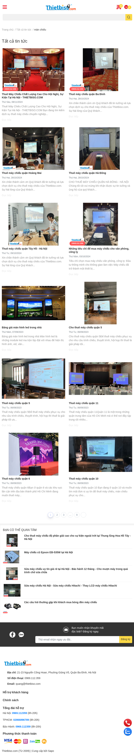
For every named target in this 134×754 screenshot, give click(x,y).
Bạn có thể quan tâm (20, 529)
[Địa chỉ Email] (83, 639)
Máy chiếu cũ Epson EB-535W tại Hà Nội (48, 552)
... (70, 514)
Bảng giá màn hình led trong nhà (22, 327)
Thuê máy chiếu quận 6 (16, 478)
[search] (128, 17)
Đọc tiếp (6, 119)
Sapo (51, 750)
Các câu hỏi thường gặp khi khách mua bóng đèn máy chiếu (60, 602)
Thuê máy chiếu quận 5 (16, 403)
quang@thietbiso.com (28, 683)
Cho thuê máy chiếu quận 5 (85, 327)
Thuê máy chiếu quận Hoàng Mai (22, 172)
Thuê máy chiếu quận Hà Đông (87, 172)
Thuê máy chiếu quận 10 (83, 478)
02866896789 (21, 719)
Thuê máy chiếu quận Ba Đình (87, 94)
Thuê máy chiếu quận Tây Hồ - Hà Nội (24, 248)
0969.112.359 (32, 678)
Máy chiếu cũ (9, 22)
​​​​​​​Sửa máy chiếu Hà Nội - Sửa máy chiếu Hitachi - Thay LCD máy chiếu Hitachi (70, 585)
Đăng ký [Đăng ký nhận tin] (125, 639)
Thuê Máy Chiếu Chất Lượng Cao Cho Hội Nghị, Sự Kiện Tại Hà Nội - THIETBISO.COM (32, 96)
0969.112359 (19, 713)
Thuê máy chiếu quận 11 (83, 403)
